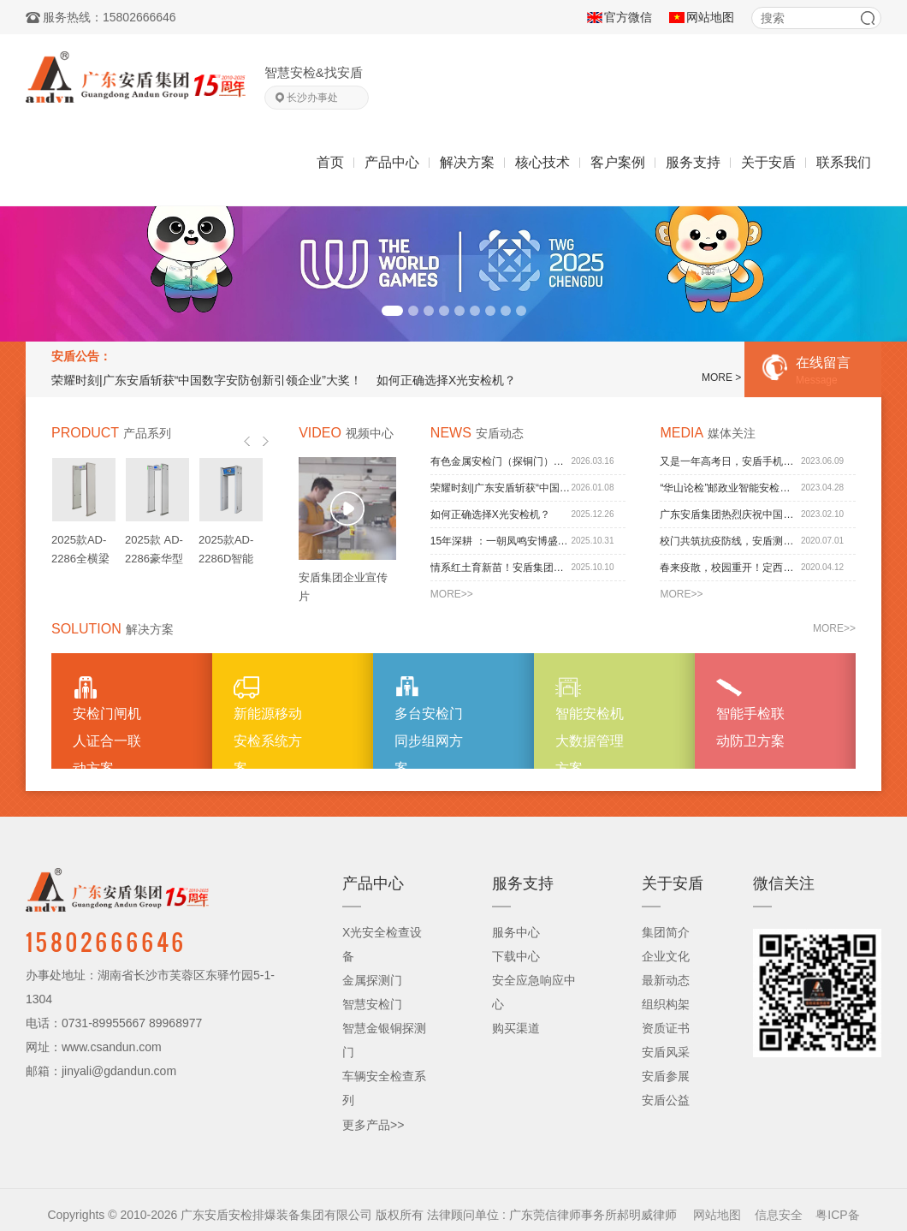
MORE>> (451, 594)
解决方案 (467, 162)
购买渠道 (516, 1028)
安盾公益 (666, 1100)
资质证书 (666, 1028)
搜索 (867, 18)
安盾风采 (666, 1052)
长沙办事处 (312, 98)
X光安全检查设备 (382, 944)
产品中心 (392, 162)
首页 (330, 162)
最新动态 (666, 980)
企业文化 (666, 956)
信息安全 (779, 1215)
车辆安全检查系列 (384, 1088)
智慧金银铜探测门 (384, 1040)
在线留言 (821, 371)
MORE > (721, 378)
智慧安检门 (372, 1004)
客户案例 (617, 162)
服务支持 (693, 162)
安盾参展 (666, 1076)
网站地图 (710, 17)
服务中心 (516, 932)
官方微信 (628, 17)
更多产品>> (373, 1125)
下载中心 (516, 956)
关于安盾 (768, 162)
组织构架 (666, 1004)
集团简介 (666, 932)
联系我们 (843, 162)
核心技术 (542, 162)
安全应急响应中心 (534, 992)
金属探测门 (372, 980)
